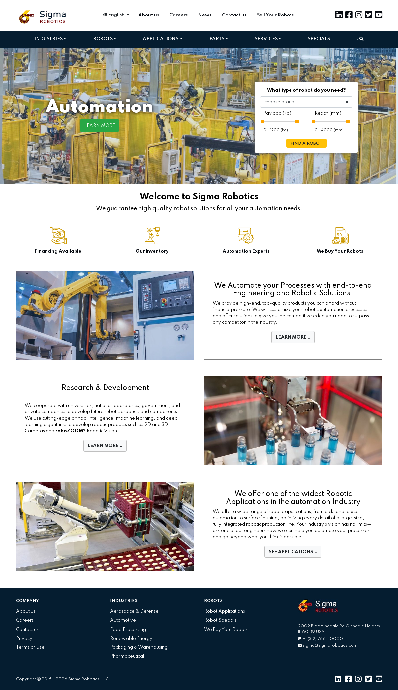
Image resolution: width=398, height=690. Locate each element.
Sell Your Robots (275, 15)
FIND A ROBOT (306, 143)
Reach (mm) (328, 113)
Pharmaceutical (127, 656)
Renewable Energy (131, 638)
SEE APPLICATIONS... (293, 552)
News (204, 15)
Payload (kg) (277, 113)
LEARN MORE (99, 125)
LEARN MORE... (293, 337)
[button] (360, 39)
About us (148, 15)
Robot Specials (220, 620)
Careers (178, 15)
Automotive (123, 620)
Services (266, 39)
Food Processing (128, 629)
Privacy (24, 638)
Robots (103, 39)
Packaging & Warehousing (139, 647)
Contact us (234, 15)
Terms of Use (30, 647)
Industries (48, 39)
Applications (161, 39)
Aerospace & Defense (134, 611)
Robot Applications (224, 611)
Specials (319, 39)
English (114, 15)
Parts (216, 39)
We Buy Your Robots (226, 629)
